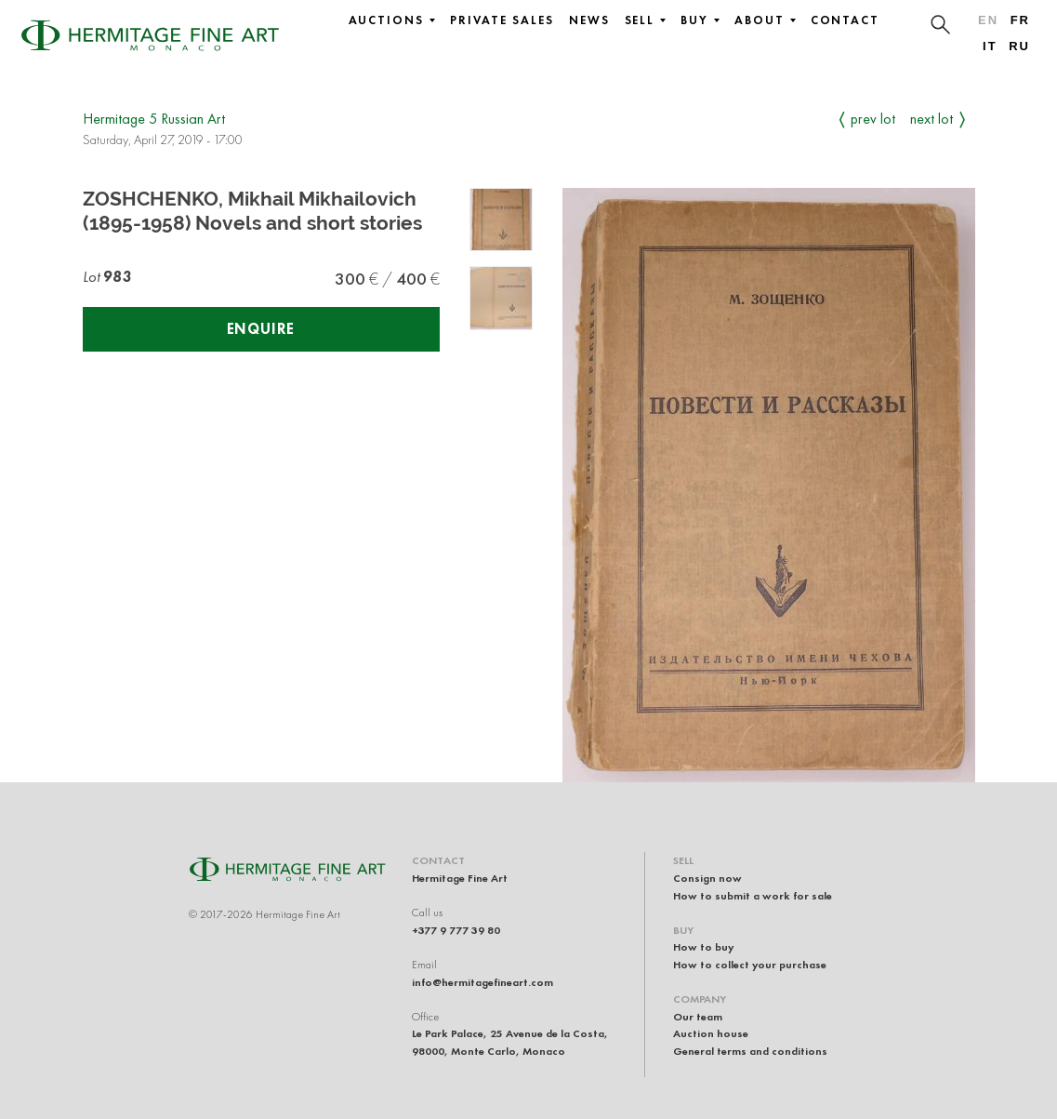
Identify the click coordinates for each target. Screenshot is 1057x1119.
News (589, 20)
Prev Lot (873, 118)
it (990, 46)
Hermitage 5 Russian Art (154, 118)
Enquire (261, 329)
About (765, 20)
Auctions (392, 20)
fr (1020, 20)
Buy (700, 20)
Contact (845, 20)
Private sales (502, 20)
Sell (646, 20)
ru (1019, 46)
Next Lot (931, 118)
